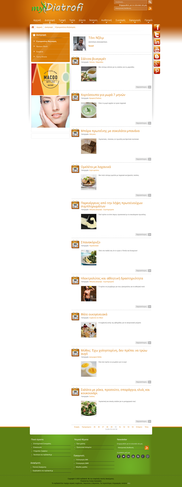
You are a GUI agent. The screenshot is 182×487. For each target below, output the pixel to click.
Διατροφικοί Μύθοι (95, 357)
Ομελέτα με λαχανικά (96, 167)
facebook (157, 27)
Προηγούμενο (86, 427)
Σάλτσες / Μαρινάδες (96, 62)
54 (133, 427)
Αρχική (39, 27)
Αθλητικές (92, 134)
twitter (157, 34)
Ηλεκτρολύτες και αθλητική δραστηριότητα (112, 278)
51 (120, 427)
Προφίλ (91, 46)
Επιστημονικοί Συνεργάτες (42, 444)
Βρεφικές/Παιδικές (95, 98)
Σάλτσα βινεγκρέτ (93, 59)
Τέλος (147, 427)
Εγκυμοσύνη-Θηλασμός (65, 27)
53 (128, 427)
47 (103, 427)
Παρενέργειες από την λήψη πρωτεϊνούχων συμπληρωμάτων (112, 204)
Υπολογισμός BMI (82, 460)
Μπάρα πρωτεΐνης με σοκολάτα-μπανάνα (110, 131)
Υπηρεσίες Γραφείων (40, 451)
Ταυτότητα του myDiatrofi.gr (42, 455)
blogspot (157, 56)
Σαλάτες (92, 396)
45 (94, 427)
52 (124, 427)
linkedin (157, 42)
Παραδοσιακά (93, 246)
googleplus (157, 63)
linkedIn (128, 456)
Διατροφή (49, 27)
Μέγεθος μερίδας (81, 467)
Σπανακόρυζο (90, 242)
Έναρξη (76, 427)
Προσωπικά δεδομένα (84, 447)
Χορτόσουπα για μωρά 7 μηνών (103, 95)
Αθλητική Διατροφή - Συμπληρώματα (101, 210)
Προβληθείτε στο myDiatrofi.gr (43, 471)
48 (107, 427)
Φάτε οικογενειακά (94, 314)
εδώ (128, 483)
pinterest (157, 71)
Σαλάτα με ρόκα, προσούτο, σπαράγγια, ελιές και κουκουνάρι (115, 391)
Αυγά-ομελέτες (94, 170)
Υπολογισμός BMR (82, 463)
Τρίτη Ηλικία (41, 57)
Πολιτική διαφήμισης (39, 467)
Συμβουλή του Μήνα (96, 318)
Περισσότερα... (141, 87)
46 (99, 427)
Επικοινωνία (37, 447)
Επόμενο (139, 427)
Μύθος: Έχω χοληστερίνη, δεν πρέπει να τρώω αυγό (114, 352)
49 (111, 427)
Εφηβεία (39, 51)
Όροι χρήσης (81, 444)
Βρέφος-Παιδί (42, 46)
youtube (157, 49)
